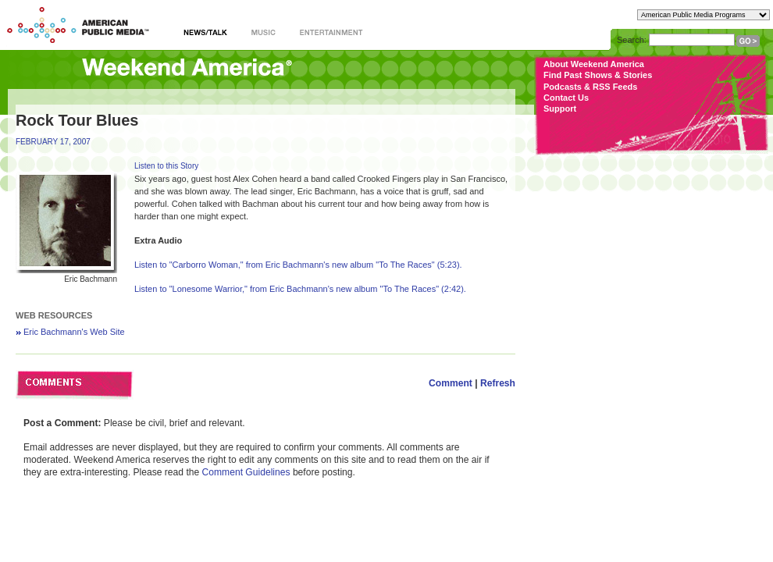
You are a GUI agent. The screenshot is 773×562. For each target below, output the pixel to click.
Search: (632, 39)
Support (559, 108)
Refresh (497, 383)
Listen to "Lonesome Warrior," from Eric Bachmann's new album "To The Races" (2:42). (300, 288)
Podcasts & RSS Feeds (590, 86)
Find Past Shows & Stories (597, 75)
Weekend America (187, 68)
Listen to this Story (166, 166)
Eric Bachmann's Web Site (74, 331)
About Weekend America (593, 64)
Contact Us (566, 97)
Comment (450, 383)
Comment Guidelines (246, 472)
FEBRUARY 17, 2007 (53, 141)
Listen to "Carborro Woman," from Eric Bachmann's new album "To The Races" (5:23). (298, 264)
